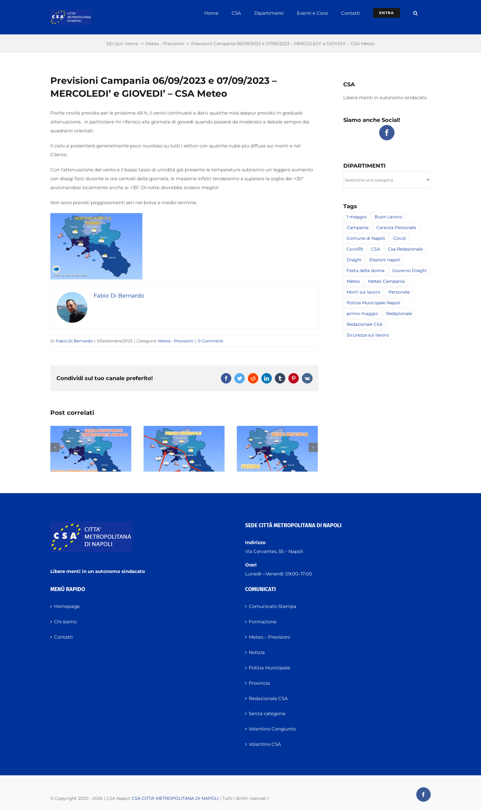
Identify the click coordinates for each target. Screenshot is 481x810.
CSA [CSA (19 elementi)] (375, 249)
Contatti (63, 689)
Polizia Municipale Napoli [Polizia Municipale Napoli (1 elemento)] (373, 302)
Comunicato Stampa (272, 659)
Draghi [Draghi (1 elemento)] (354, 259)
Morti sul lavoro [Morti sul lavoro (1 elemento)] (363, 292)
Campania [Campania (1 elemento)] (357, 227)
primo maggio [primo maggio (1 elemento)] (362, 313)
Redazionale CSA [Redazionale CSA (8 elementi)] (365, 324)
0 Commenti (210, 340)
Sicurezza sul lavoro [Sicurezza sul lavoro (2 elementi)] (368, 335)
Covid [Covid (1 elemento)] (399, 238)
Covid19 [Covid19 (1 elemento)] (355, 249)
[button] (415, 13)
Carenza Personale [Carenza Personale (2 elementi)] (396, 227)
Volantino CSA (265, 797)
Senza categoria (267, 766)
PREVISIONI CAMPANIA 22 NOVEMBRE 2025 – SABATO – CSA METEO (276, 502)
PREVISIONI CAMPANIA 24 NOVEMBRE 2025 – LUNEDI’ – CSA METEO (89, 502)
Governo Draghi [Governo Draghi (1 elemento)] (409, 270)
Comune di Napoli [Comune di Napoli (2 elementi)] (366, 238)
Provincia (259, 735)
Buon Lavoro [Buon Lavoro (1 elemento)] (388, 216)
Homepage (67, 659)
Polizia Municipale (269, 720)
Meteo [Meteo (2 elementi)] (353, 281)
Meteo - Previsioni (176, 340)
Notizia (257, 705)
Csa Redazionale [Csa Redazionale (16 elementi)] (405, 249)
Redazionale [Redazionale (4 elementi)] (399, 313)
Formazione (262, 674)
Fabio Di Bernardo (74, 340)
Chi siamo (65, 674)
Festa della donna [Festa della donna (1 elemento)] (365, 270)
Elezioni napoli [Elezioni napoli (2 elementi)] (384, 259)
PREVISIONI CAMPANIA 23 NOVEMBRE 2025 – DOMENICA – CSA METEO (182, 502)
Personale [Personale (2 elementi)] (399, 292)
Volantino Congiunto (272, 782)
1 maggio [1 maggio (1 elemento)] (357, 216)
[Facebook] (386, 132)
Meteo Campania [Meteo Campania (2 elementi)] (386, 281)
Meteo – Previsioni (269, 689)
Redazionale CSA (268, 751)
